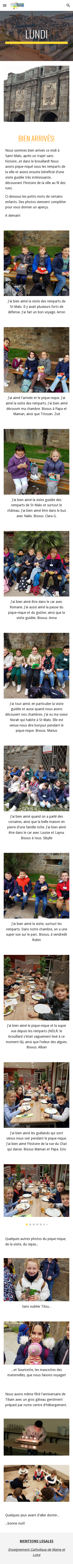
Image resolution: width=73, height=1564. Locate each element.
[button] (4, 5)
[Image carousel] (36, 1195)
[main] (36, 35)
